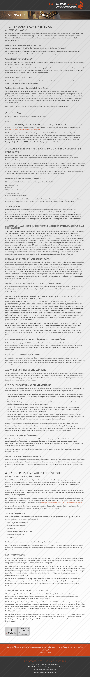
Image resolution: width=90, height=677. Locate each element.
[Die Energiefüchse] (67, 5)
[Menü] (8, 5)
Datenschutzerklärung (49, 673)
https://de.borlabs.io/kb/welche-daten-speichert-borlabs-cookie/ (61, 510)
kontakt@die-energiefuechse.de (47, 669)
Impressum (37, 673)
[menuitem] (8, 5)
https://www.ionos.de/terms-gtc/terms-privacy (25, 137)
